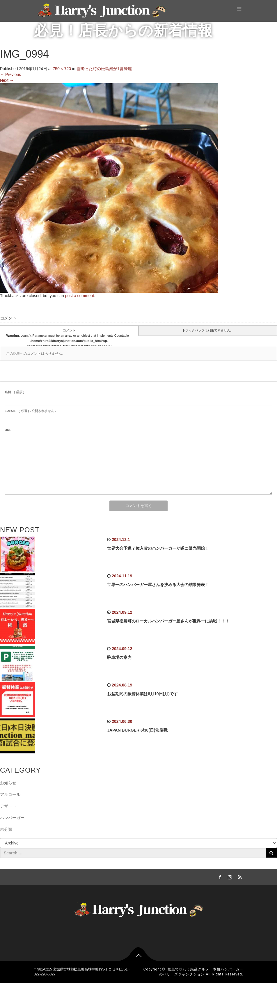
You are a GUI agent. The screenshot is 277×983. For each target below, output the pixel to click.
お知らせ (8, 782)
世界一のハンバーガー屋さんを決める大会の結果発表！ (158, 584)
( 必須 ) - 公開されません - (30, 411)
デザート (8, 806)
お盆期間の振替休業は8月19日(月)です (142, 693)
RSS (239, 876)
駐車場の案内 (119, 657)
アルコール (10, 794)
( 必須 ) (14, 392)
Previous (10, 74)
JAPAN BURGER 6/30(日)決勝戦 (137, 730)
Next (7, 80)
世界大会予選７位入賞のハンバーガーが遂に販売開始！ (158, 548)
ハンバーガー (12, 817)
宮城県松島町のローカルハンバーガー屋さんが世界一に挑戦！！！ (168, 621)
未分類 (6, 829)
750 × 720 (62, 68)
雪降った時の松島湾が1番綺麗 (104, 68)
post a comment (79, 295)
